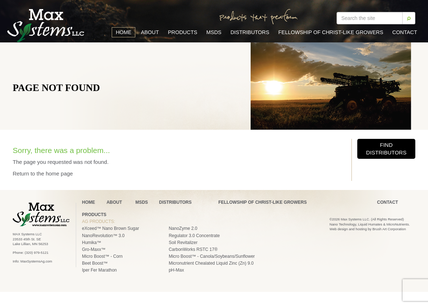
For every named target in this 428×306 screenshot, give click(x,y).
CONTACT (387, 202)
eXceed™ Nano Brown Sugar (110, 228)
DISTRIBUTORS (175, 202)
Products (182, 32)
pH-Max (176, 270)
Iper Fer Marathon (99, 270)
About (150, 32)
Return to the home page (43, 173)
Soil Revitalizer (183, 242)
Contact (404, 32)
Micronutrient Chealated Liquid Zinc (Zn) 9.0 (211, 263)
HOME (88, 202)
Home (123, 32)
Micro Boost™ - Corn (102, 256)
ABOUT (114, 202)
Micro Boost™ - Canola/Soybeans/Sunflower (212, 256)
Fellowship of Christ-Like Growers (330, 32)
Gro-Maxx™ (94, 249)
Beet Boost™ (95, 263)
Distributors (249, 32)
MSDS (214, 32)
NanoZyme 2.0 (183, 228)
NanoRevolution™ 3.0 (103, 235)
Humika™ (91, 242)
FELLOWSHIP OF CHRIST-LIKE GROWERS (262, 202)
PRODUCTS (94, 214)
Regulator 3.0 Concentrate (194, 235)
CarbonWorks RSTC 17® (193, 249)
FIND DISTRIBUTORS (386, 149)
